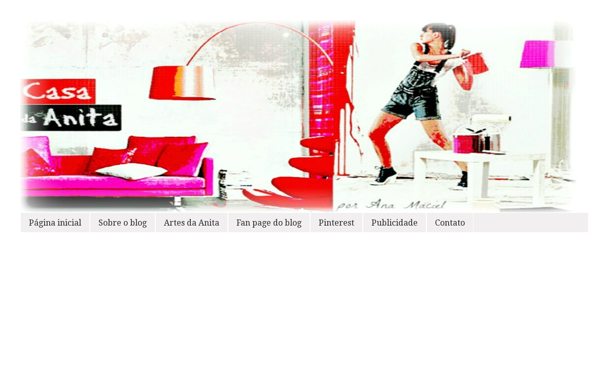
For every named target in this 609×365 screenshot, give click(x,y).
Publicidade (394, 223)
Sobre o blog (122, 223)
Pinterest (336, 223)
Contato (450, 223)
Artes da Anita (191, 223)
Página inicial (55, 223)
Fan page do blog (268, 223)
